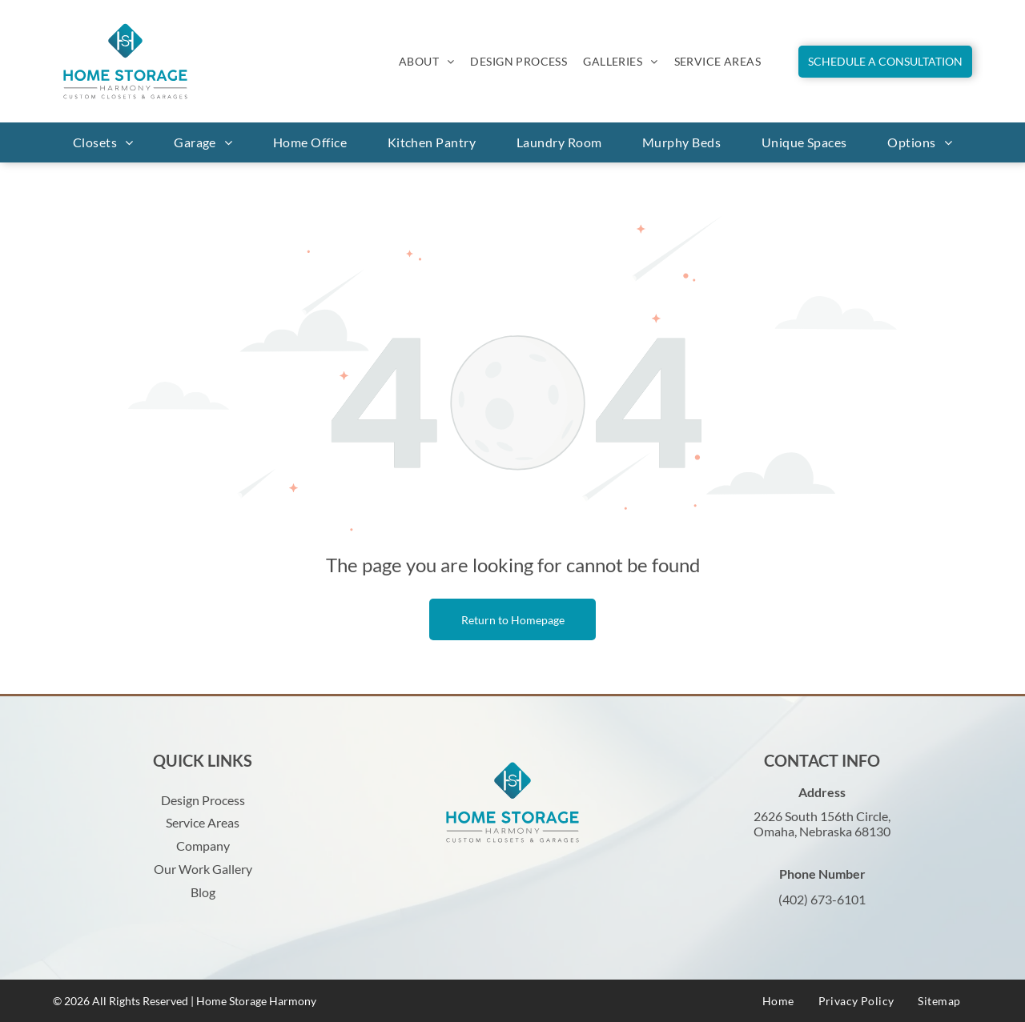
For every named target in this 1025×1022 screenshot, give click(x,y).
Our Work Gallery (203, 868)
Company (203, 845)
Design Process (203, 800)
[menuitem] (427, 61)
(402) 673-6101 (822, 899)
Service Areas (202, 822)
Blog (203, 892)
